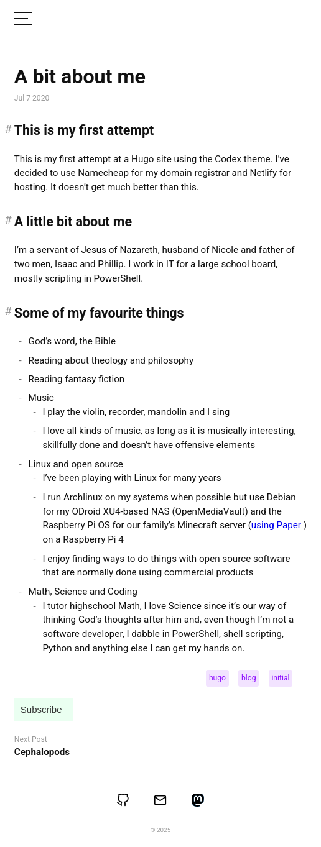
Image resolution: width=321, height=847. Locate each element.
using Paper (276, 525)
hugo (217, 678)
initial (280, 678)
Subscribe (41, 709)
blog (248, 678)
